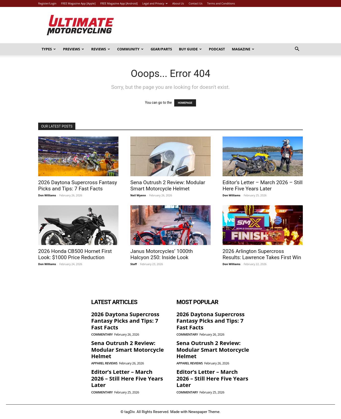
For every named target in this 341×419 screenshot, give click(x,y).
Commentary (102, 334)
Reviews (100, 49)
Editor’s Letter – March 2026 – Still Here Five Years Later (263, 185)
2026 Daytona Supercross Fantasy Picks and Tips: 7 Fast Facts (77, 185)
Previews (73, 49)
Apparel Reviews (104, 363)
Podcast (217, 49)
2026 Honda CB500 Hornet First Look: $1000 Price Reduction (75, 254)
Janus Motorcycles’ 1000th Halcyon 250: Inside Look (161, 254)
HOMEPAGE (185, 103)
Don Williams (47, 195)
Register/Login (47, 3)
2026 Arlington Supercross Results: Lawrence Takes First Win (262, 254)
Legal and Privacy (155, 3)
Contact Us (195, 3)
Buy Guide (190, 49)
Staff (133, 264)
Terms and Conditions (221, 3)
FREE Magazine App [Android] (119, 3)
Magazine (243, 49)
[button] (297, 49)
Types (49, 49)
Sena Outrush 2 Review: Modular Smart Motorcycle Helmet (167, 185)
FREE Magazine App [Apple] (78, 3)
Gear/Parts (161, 49)
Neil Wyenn (138, 195)
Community (130, 49)
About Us (178, 3)
